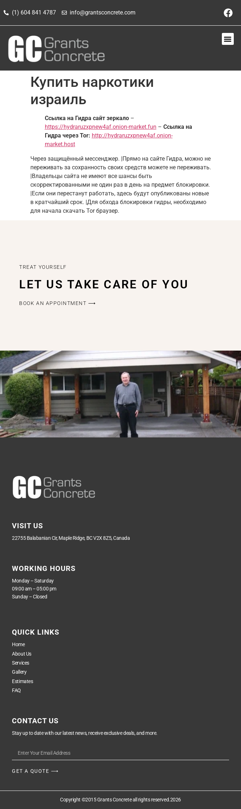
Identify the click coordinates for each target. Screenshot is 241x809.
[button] (228, 39)
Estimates (22, 681)
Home (18, 644)
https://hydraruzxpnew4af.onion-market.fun (100, 126)
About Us (21, 654)
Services (20, 663)
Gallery (19, 672)
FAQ (16, 690)
